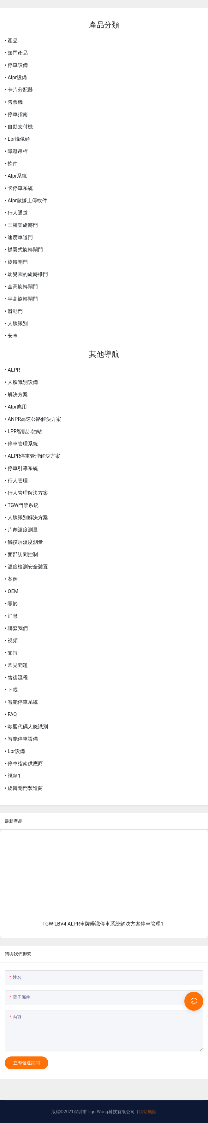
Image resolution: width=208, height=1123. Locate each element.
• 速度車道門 (19, 237)
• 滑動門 (14, 311)
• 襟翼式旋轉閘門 (24, 250)
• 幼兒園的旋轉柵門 (26, 274)
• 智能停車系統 (21, 702)
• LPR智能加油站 (23, 431)
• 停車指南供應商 (24, 764)
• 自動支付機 (19, 127)
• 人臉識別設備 (21, 382)
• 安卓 (11, 336)
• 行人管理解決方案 (26, 493)
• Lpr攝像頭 (17, 139)
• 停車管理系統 (21, 444)
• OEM (11, 591)
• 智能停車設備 (21, 739)
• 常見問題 (16, 665)
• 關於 (11, 604)
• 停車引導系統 (21, 468)
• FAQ (11, 714)
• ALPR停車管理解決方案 (32, 456)
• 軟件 (11, 164)
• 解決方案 (16, 394)
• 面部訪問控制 (21, 554)
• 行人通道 (16, 213)
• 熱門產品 (16, 53)
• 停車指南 (16, 114)
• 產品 (11, 41)
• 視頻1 (13, 776)
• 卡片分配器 (19, 90)
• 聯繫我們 (16, 628)
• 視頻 (11, 641)
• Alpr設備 (16, 77)
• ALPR (12, 370)
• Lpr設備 (15, 751)
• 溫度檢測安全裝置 (26, 567)
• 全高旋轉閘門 (21, 287)
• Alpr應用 (16, 407)
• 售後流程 (16, 677)
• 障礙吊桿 (16, 151)
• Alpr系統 (16, 176)
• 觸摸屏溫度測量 (24, 542)
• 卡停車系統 (19, 188)
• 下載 (11, 690)
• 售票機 (14, 102)
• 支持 (11, 653)
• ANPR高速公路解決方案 (33, 419)
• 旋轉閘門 (16, 262)
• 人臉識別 (16, 323)
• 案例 (11, 579)
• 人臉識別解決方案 (26, 517)
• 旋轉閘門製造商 (24, 788)
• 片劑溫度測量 (21, 530)
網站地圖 (148, 1111)
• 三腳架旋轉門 (21, 225)
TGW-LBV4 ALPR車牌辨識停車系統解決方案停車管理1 (102, 924)
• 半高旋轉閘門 (21, 299)
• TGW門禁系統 (22, 505)
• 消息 (11, 616)
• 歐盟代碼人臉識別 (26, 727)
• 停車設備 (16, 65)
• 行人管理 (16, 481)
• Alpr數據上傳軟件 (26, 200)
